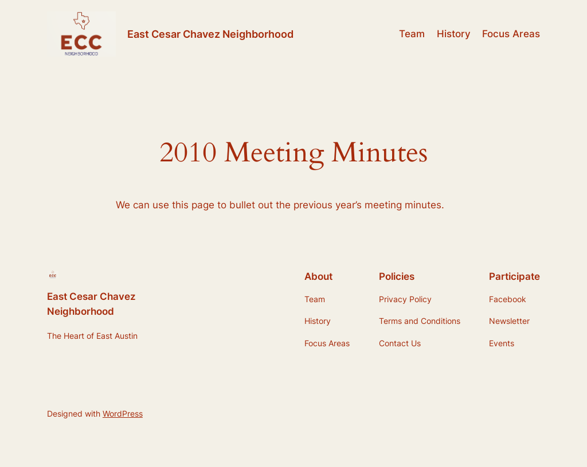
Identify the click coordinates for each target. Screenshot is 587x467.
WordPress (123, 413)
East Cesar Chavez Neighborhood (210, 34)
